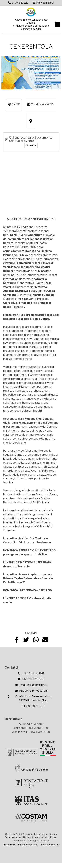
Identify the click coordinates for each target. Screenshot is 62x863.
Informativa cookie (49, 844)
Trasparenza (9, 844)
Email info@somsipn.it (33, 684)
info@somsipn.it (45, 2)
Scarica (31, 145)
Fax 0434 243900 (33, 679)
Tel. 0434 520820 (33, 673)
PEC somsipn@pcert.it (33, 690)
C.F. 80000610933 (33, 706)
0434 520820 (20, 2)
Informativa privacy (28, 844)
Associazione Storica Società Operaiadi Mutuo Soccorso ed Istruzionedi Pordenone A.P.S (31, 24)
